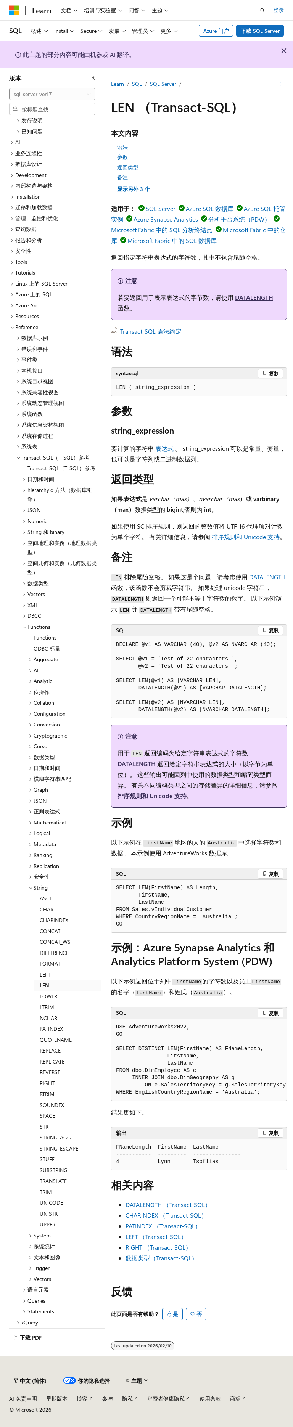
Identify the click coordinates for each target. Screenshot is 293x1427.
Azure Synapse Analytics (166, 219)
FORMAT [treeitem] (50, 963)
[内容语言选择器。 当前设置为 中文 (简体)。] (30, 1381)
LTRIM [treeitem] (47, 1007)
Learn (117, 83)
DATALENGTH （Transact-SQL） (168, 1204)
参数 (122, 157)
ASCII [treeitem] (46, 898)
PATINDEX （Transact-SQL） (163, 1226)
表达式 (164, 448)
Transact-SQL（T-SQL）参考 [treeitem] (61, 468)
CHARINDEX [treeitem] (54, 920)
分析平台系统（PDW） (239, 219)
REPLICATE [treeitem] (52, 1061)
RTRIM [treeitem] (47, 1094)
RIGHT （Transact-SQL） (159, 1247)
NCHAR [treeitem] (48, 1018)
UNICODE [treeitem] (51, 1202)
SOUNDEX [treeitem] (52, 1105)
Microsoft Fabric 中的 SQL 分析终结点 (162, 230)
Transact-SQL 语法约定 (151, 331)
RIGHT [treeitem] (47, 1083)
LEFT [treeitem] (45, 974)
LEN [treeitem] (44, 985)
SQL (137, 83)
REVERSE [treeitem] (50, 1072)
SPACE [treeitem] (47, 1115)
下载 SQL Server (260, 30)
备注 (122, 177)
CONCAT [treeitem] (50, 931)
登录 (278, 9)
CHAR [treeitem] (46, 909)
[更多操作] (280, 84)
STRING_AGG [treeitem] (55, 1137)
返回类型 (127, 167)
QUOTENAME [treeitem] (56, 1039)
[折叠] (93, 78)
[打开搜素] (262, 10)
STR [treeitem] (44, 1126)
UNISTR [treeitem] (49, 1213)
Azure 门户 (216, 30)
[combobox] (52, 94)
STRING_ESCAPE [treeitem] (59, 1148)
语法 (122, 147)
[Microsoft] (14, 10)
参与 (107, 1398)
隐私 (127, 1398)
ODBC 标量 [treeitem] (47, 648)
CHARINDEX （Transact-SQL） (166, 1215)
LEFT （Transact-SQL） (156, 1237)
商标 (235, 1398)
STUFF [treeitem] (47, 1159)
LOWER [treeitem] (48, 996)
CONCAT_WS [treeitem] (55, 941)
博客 (82, 1398)
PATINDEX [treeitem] (51, 1028)
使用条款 (210, 1398)
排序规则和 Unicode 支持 (246, 537)
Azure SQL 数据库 (209, 208)
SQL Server (163, 83)
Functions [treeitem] (45, 637)
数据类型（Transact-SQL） (162, 1258)
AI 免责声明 (23, 1398)
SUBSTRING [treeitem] (54, 1170)
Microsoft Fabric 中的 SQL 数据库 (172, 240)
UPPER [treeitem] (47, 1224)
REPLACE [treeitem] (50, 1050)
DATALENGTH (254, 297)
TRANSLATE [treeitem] (53, 1180)
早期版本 (57, 1398)
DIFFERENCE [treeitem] (54, 952)
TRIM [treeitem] (46, 1192)
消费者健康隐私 (166, 1398)
